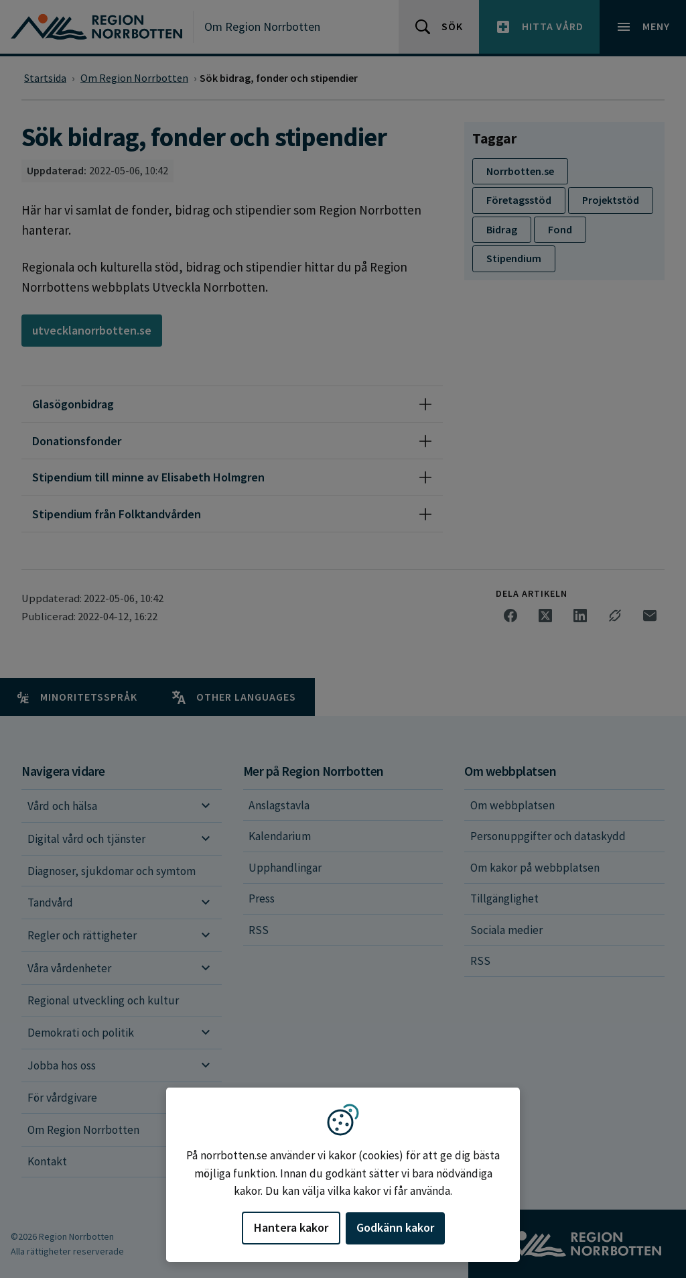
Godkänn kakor (395, 1227)
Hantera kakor (291, 1227)
